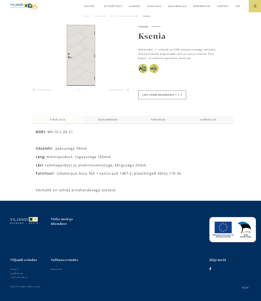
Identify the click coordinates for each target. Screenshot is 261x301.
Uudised (134, 6)
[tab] (58, 120)
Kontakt (223, 6)
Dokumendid (108, 119)
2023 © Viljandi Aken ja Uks (25, 286)
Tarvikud (158, 119)
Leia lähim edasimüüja (162, 94)
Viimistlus (208, 119)
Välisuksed (100, 16)
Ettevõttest (113, 6)
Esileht (87, 16)
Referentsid (201, 6)
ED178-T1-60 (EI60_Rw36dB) (124, 16)
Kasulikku (154, 6)
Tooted (89, 6)
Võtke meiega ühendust (62, 221)
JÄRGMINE (118, 90)
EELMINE (42, 90)
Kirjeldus (57, 119)
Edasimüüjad (177, 6)
